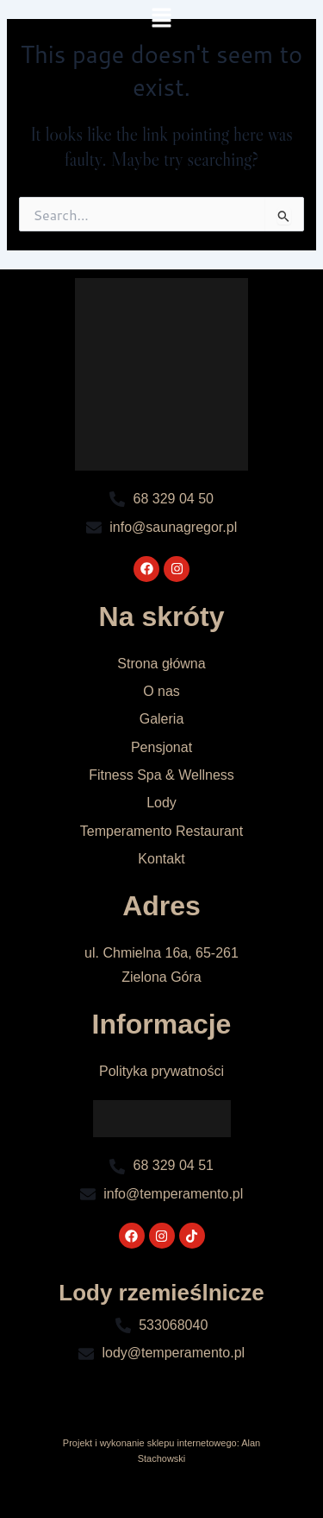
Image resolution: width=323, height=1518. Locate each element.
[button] (161, 18)
